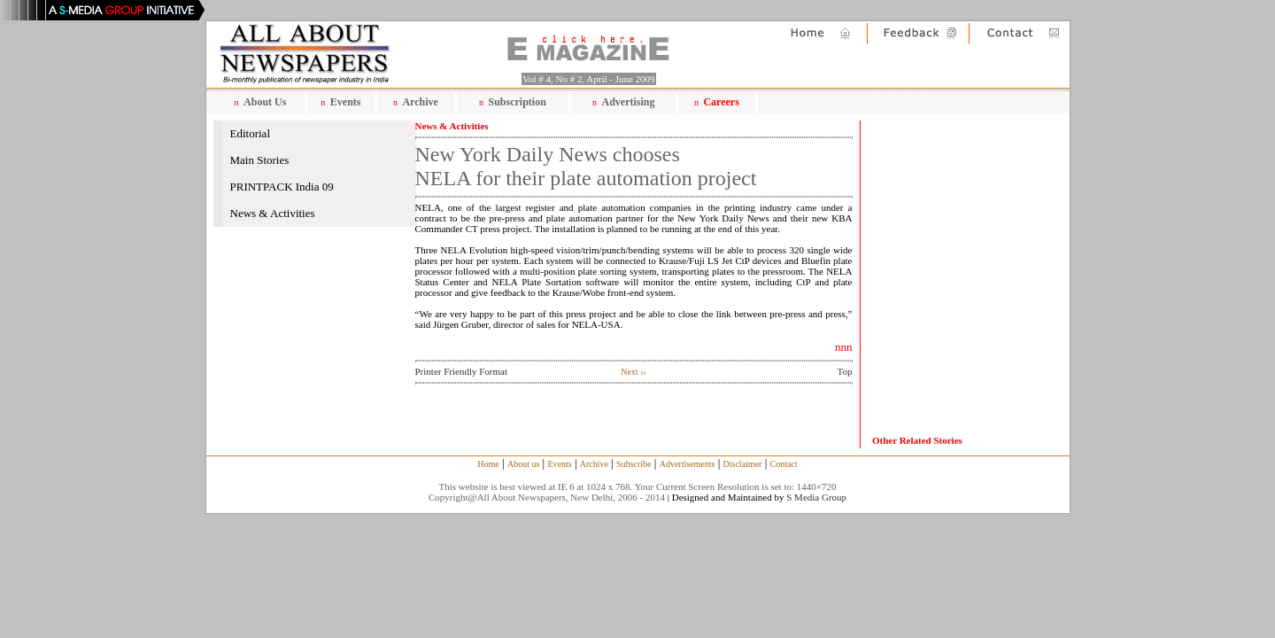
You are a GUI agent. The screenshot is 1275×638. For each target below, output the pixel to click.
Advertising (628, 102)
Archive (419, 102)
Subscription (516, 102)
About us (523, 464)
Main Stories (260, 160)
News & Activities (272, 213)
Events (345, 102)
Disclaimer (742, 464)
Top (845, 371)
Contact (784, 464)
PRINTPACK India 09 (282, 186)
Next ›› (633, 372)
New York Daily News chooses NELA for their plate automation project (586, 166)
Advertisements (687, 464)
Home (487, 464)
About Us (264, 102)
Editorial (250, 133)
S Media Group (816, 497)
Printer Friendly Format (461, 371)
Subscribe (633, 464)
